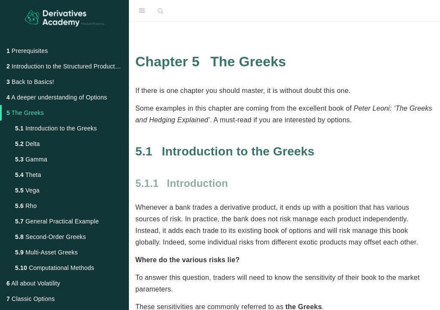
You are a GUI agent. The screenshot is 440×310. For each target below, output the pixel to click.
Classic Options (30, 298)
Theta (28, 174)
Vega (27, 190)
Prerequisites (27, 50)
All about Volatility (33, 283)
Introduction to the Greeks (56, 128)
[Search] (160, 11)
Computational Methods (54, 267)
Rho (26, 205)
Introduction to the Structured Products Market (67, 66)
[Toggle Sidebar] (141, 11)
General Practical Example (57, 221)
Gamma (31, 159)
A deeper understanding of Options (56, 97)
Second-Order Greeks (50, 236)
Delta (27, 143)
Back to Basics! (30, 81)
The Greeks (25, 112)
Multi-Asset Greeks (46, 252)
